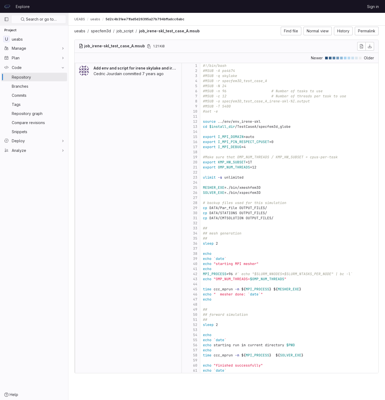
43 (196, 279)
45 (196, 289)
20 (196, 162)
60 (196, 365)
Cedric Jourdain (108, 73)
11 (196, 116)
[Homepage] (7, 6)
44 (196, 284)
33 (196, 228)
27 (196, 197)
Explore (23, 6)
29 (196, 208)
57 (196, 350)
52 (196, 324)
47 (196, 299)
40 (196, 263)
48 (196, 304)
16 (196, 142)
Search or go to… (39, 19)
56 (196, 345)
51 (196, 319)
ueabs (80, 31)
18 (196, 152)
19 (196, 157)
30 (196, 213)
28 (196, 203)
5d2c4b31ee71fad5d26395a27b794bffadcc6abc (145, 19)
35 (196, 238)
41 (196, 269)
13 (196, 126)
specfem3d (101, 31)
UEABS (80, 19)
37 (196, 248)
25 (196, 187)
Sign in (373, 6)
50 (196, 314)
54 (196, 335)
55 (196, 340)
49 (196, 309)
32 (196, 223)
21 (196, 167)
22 (196, 172)
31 (196, 218)
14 (196, 131)
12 (196, 121)
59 (196, 360)
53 (196, 330)
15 (196, 136)
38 (196, 253)
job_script (125, 31)
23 (196, 177)
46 (196, 294)
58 (196, 355)
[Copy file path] (149, 46)
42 (196, 274)
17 (196, 147)
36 (196, 243)
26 (196, 192)
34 (196, 233)
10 (196, 111)
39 (196, 258)
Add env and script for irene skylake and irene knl (140, 68)
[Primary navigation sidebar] (6, 19)
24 (196, 182)
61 (196, 370)
